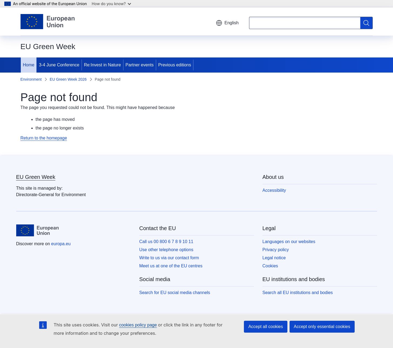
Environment (31, 79)
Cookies (270, 266)
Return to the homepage (44, 138)
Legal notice (274, 257)
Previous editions (174, 65)
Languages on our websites (289, 241)
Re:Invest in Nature (102, 65)
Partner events (140, 65)
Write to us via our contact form (169, 257)
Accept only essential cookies (322, 326)
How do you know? (111, 3)
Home (29, 65)
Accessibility (274, 190)
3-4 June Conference (59, 65)
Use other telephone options (166, 249)
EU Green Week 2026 (68, 79)
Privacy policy (276, 249)
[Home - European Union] (48, 21)
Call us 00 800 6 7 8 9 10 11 (166, 241)
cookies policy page (138, 325)
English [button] (227, 23)
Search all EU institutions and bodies (298, 292)
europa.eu (60, 243)
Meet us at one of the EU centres (171, 266)
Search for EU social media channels (174, 292)
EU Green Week (35, 177)
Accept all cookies (265, 326)
